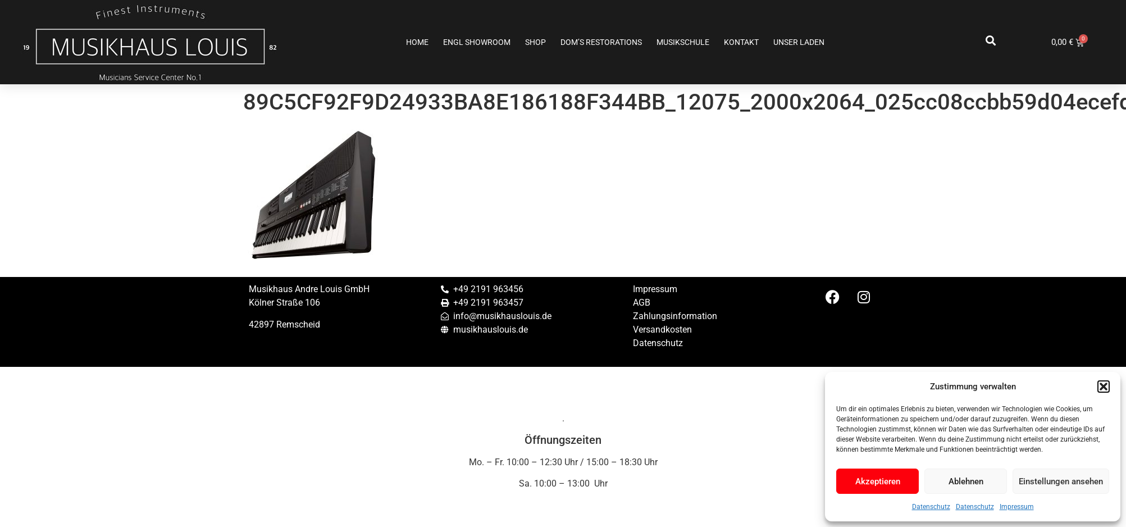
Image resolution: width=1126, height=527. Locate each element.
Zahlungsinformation (675, 316)
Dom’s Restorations (601, 42)
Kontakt (741, 42)
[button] (1103, 386)
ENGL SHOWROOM (476, 42)
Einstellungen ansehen (1061, 481)
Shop (535, 42)
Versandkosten (662, 329)
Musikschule (683, 42)
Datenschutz (931, 507)
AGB (641, 302)
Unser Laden (798, 42)
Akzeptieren (877, 481)
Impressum (1017, 507)
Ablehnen (966, 481)
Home (417, 42)
